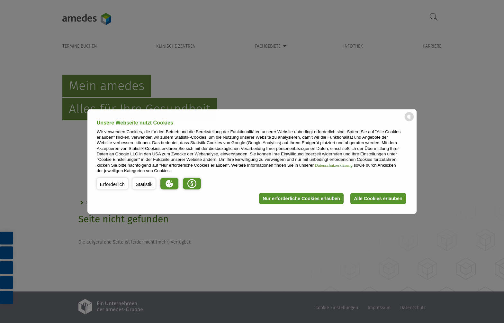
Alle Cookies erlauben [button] (378, 198)
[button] (112, 183)
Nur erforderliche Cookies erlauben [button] (301, 198)
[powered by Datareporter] (409, 121)
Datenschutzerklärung (334, 164)
